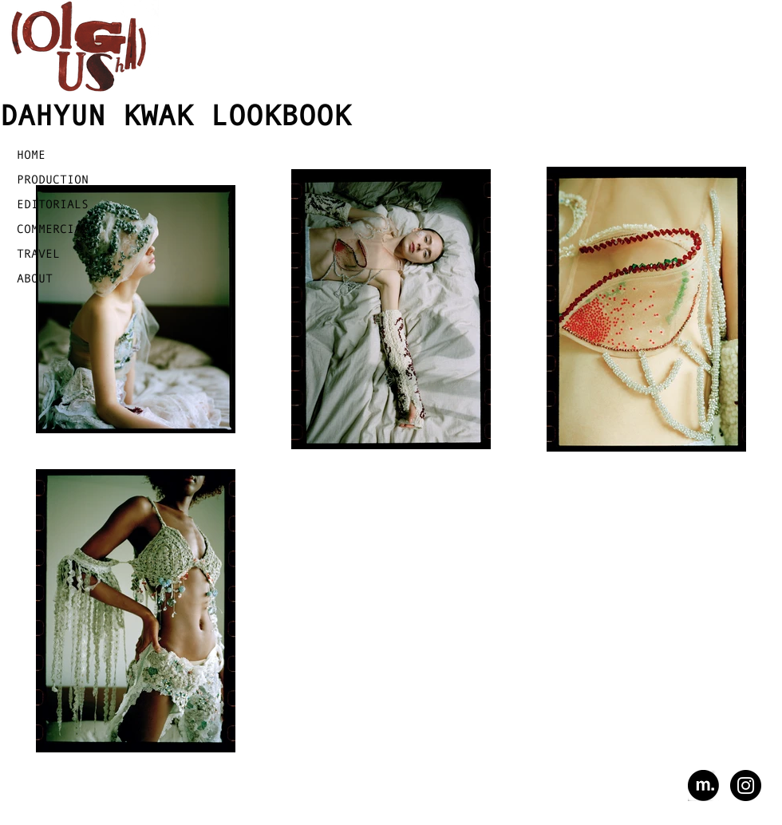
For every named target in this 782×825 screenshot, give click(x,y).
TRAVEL (38, 253)
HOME (31, 154)
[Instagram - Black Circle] (745, 785)
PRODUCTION (53, 179)
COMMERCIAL (53, 228)
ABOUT (35, 278)
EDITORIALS (53, 204)
